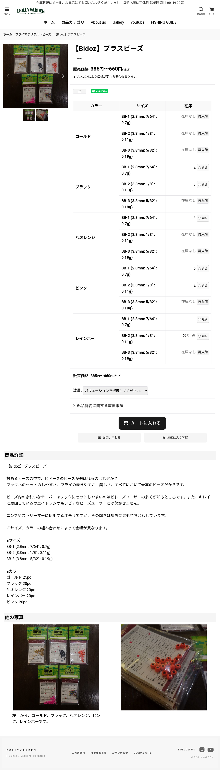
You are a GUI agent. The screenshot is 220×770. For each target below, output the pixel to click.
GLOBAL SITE (143, 753)
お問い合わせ (120, 753)
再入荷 (203, 116)
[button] (7, 11)
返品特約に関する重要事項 (98, 405)
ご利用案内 (78, 753)
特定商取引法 (99, 753)
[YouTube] (211, 750)
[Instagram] (202, 750)
